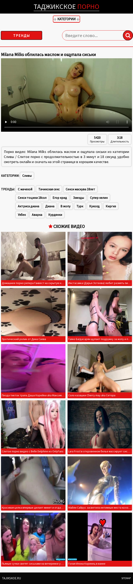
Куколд (94, 206)
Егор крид (60, 198)
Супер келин (99, 198)
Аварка (37, 215)
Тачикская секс (49, 189)
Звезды (78, 198)
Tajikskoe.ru (11, 578)
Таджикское (66, 6)
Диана (49, 206)
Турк (79, 206)
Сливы (27, 176)
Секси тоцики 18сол (32, 198)
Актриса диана (28, 206)
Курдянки (55, 215)
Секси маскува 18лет (80, 189)
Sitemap (126, 578)
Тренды (21, 35)
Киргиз (111, 206)
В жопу (65, 206)
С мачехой (25, 189)
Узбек (22, 215)
